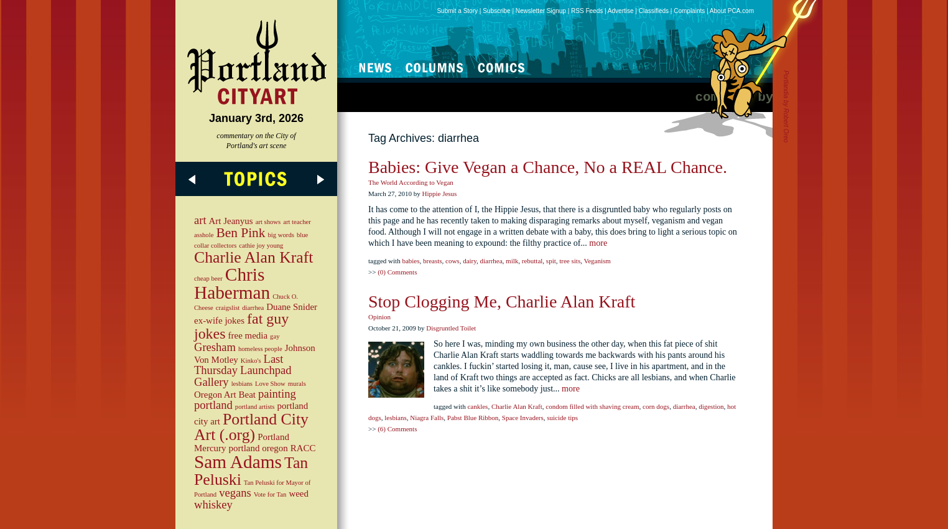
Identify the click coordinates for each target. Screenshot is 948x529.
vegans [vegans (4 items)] (235, 492)
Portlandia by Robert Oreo (786, 106)
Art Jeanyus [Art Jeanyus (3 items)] (231, 221)
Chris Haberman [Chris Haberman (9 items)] (232, 283)
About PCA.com (732, 10)
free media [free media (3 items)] (248, 335)
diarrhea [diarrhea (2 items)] (253, 307)
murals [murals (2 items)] (297, 383)
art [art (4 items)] (200, 220)
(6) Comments (397, 429)
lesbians (395, 417)
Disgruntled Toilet (451, 328)
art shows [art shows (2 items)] (268, 221)
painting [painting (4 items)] (277, 393)
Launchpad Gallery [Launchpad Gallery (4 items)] (242, 375)
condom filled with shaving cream (592, 406)
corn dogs (656, 406)
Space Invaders (523, 417)
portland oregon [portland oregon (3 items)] (258, 448)
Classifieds (654, 10)
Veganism (597, 260)
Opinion (379, 317)
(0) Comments (397, 272)
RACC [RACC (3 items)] (303, 448)
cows (452, 260)
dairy (469, 260)
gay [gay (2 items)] (274, 336)
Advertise (621, 10)
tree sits (569, 260)
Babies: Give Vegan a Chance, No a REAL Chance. (547, 167)
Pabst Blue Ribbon (473, 417)
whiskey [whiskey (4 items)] (213, 504)
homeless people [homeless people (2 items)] (260, 348)
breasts (432, 260)
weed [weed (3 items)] (299, 494)
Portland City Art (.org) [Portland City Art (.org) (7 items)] (251, 427)
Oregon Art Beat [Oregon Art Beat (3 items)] (225, 395)
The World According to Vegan (410, 182)
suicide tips (562, 417)
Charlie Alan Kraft (516, 406)
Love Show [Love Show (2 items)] (270, 383)
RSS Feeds (587, 10)
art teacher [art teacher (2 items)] (297, 221)
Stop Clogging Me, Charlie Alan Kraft (501, 301)
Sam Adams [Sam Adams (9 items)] (238, 462)
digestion (711, 406)
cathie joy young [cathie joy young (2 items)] (261, 245)
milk (512, 260)
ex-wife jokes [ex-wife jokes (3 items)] (219, 320)
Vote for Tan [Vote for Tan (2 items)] (270, 494)
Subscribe (496, 10)
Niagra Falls (427, 417)
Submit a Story (457, 10)
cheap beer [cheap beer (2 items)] (208, 278)
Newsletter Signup (541, 10)
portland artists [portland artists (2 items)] (255, 406)
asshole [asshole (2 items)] (203, 235)
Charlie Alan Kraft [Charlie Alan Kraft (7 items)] (254, 257)
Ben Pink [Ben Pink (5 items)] (240, 232)
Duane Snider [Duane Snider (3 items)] (291, 307)
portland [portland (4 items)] (213, 404)
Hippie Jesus (439, 193)
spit (551, 260)
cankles (477, 406)
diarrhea (491, 260)
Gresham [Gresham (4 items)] (215, 346)
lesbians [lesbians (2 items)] (242, 383)
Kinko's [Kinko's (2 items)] (251, 360)
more (598, 243)
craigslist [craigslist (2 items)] (227, 307)
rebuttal (532, 260)
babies (410, 260)
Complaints (689, 10)
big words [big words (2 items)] (281, 235)
